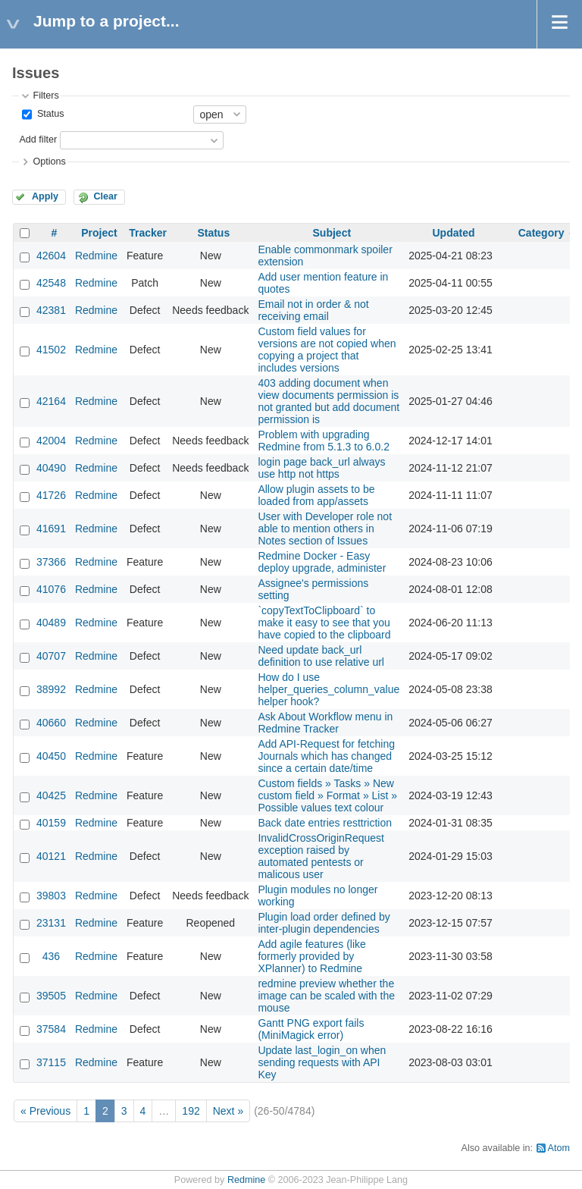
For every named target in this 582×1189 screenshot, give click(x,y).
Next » (228, 1111)
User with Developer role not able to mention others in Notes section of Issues (325, 528)
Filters (45, 95)
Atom (559, 1148)
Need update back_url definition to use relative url (321, 656)
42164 (51, 401)
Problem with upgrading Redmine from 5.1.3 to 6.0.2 (324, 440)
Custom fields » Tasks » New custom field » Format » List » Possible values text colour (327, 795)
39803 (51, 895)
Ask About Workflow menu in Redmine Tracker (325, 723)
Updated (453, 233)
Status (49, 113)
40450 (51, 756)
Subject (332, 233)
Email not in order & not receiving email (313, 310)
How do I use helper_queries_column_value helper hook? (328, 689)
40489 (51, 622)
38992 (51, 689)
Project (99, 233)
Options (49, 161)
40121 (51, 856)
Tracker (148, 233)
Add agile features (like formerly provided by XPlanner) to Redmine (311, 956)
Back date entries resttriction (325, 823)
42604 (51, 255)
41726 (51, 495)
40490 (51, 468)
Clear (105, 196)
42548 (51, 283)
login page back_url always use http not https (321, 468)
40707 (51, 656)
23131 (51, 923)
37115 (51, 1062)
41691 (51, 528)
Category (541, 233)
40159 (51, 823)
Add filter (38, 139)
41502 (51, 350)
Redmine (96, 255)
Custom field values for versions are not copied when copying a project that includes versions (327, 349)
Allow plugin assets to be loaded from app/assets (316, 495)
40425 (51, 795)
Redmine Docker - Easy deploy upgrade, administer (322, 562)
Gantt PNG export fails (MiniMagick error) (311, 1029)
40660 (51, 723)
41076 (51, 589)
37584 (51, 1029)
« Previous (45, 1111)
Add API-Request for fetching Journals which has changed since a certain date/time (326, 756)
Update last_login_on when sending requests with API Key (322, 1062)
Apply (45, 196)
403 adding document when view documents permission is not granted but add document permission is (328, 401)
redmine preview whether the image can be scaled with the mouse (326, 995)
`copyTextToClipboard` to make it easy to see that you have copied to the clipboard (324, 622)
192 (190, 1111)
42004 (51, 441)
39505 (51, 996)
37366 (51, 562)
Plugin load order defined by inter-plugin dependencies (324, 923)
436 (51, 956)
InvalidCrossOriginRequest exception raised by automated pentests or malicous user (321, 856)
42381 (51, 310)
